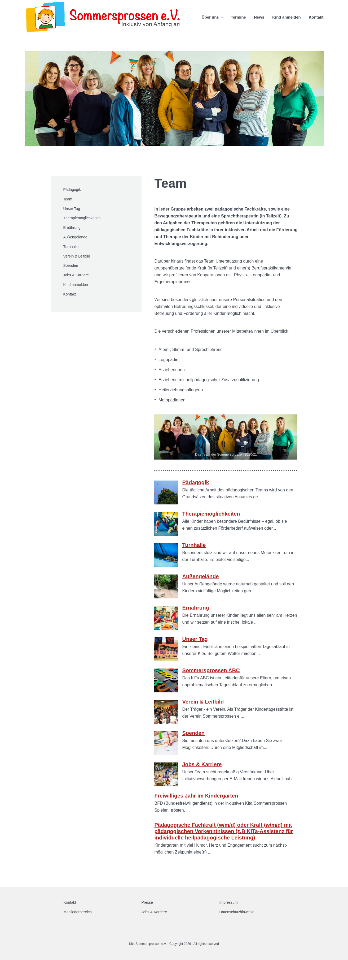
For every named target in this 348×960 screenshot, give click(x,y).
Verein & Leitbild (76, 256)
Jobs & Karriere (76, 275)
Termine (238, 17)
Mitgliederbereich (78, 912)
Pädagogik (72, 189)
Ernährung (72, 227)
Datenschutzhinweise (236, 912)
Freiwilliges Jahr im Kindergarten (196, 796)
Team (67, 199)
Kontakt (316, 17)
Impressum (228, 902)
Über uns (210, 17)
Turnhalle (71, 247)
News (259, 17)
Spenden (70, 265)
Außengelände (75, 237)
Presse (147, 902)
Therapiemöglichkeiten (82, 218)
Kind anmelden (286, 17)
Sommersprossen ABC (211, 670)
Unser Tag (71, 209)
